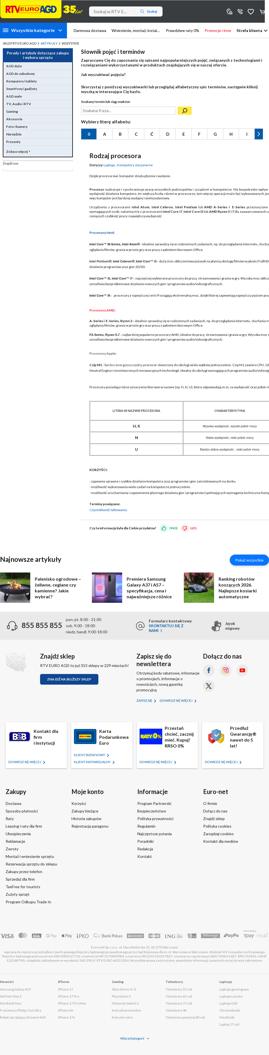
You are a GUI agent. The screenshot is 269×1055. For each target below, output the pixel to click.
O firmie (210, 803)
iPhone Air (66, 1010)
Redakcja (145, 848)
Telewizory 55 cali (179, 989)
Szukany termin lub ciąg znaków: (105, 102)
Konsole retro (122, 1017)
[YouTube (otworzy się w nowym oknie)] (242, 670)
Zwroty (12, 848)
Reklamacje (15, 841)
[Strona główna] (41, 9)
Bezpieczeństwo (151, 811)
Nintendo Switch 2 (125, 1003)
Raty (10, 818)
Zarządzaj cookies (218, 833)
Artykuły (49, 43)
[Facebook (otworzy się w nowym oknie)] (209, 670)
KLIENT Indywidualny (92, 762)
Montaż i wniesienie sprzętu (30, 856)
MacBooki (227, 1017)
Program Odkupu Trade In (28, 901)
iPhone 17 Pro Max (72, 1003)
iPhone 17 (65, 989)
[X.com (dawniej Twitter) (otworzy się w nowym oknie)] (209, 686)
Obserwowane (250, 11)
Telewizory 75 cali (179, 1003)
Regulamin (146, 826)
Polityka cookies (217, 826)
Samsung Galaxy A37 (15, 989)
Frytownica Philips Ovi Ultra (20, 1010)
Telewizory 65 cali (179, 996)
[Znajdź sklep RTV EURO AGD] (16, 662)
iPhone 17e (66, 1017)
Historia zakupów (86, 818)
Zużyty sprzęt (17, 894)
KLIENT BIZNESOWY (90, 755)
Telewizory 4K (176, 1010)
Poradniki (145, 841)
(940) (173, 528)
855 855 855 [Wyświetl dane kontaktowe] (240, 11)
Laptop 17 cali (229, 1024)
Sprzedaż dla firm (20, 879)
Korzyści (78, 803)
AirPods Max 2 (11, 996)
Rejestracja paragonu (89, 826)
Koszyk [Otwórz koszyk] (262, 11)
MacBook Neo (10, 1003)
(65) (193, 528)
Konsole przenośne (126, 1010)
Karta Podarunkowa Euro (114, 736)
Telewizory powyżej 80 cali (185, 1017)
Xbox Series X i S (124, 989)
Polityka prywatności (155, 818)
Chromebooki (229, 1010)
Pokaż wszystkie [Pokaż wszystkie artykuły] (249, 560)
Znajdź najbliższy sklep (69, 679)
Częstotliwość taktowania (108, 510)
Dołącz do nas (215, 811)
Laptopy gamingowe (234, 989)
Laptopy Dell (228, 1003)
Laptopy (109, 165)
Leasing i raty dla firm (24, 826)
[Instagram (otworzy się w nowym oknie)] (225, 670)
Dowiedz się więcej (176, 700)
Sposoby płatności (22, 811)
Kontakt (144, 856)
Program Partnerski (154, 803)
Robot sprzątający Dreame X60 (23, 1017)
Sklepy (229, 11)
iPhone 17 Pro (68, 996)
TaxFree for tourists (23, 886)
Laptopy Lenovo (231, 996)
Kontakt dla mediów (220, 841)
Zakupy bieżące (84, 811)
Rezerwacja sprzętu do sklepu (31, 864)
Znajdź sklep (214, 818)
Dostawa (13, 803)
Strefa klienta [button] (249, 30)
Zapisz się (144, 700)
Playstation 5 (121, 996)
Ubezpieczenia (18, 833)
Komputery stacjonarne (135, 165)
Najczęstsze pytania (154, 833)
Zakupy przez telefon (24, 871)
